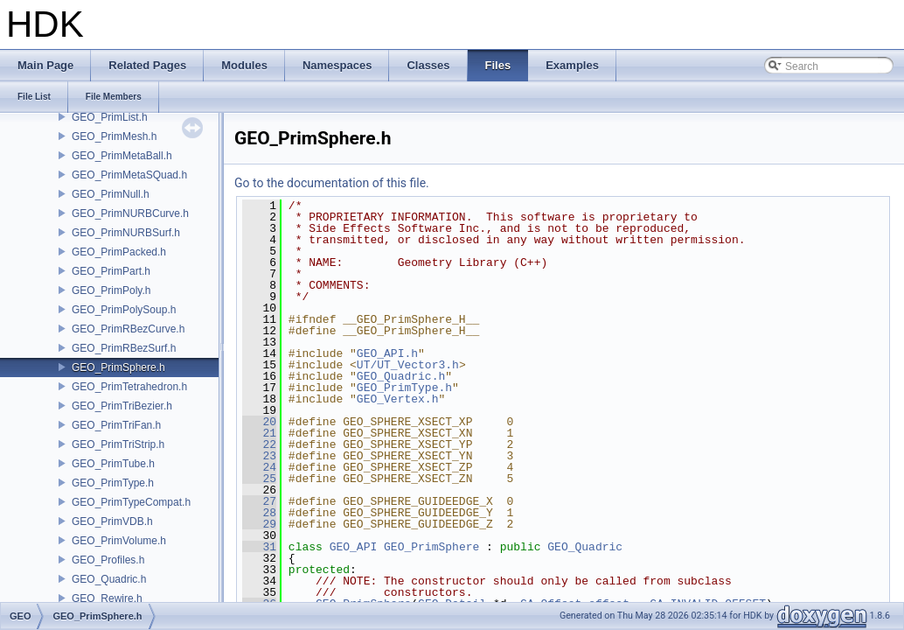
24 (259, 467)
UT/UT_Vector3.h (408, 365)
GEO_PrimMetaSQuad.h (129, 175)
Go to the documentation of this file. (331, 183)
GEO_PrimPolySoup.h (124, 310)
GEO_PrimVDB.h (112, 521)
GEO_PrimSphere (431, 547)
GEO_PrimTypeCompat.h (131, 502)
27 (259, 501)
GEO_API (354, 547)
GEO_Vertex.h (398, 399)
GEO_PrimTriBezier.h (122, 406)
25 (259, 478)
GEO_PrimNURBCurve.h (130, 213)
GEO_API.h (387, 353)
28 (259, 513)
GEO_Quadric (584, 547)
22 (259, 444)
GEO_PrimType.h (113, 483)
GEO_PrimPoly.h (111, 290)
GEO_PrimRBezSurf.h (124, 348)
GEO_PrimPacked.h (119, 252)
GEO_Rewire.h (107, 598)
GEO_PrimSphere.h (118, 367)
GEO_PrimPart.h (111, 271)
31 (259, 547)
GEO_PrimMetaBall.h (122, 156)
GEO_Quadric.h (109, 579)
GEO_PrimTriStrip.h (118, 444)
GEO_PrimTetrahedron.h (129, 387)
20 (259, 422)
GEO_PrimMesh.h (114, 136)
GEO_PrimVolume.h (119, 541)
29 (259, 524)
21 (259, 433)
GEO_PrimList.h (110, 117)
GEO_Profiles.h (108, 560)
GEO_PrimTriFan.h (116, 425)
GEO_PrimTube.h (113, 464)
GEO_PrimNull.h (111, 194)
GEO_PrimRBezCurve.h (128, 329)
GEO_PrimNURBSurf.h (126, 233)
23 (259, 456)
